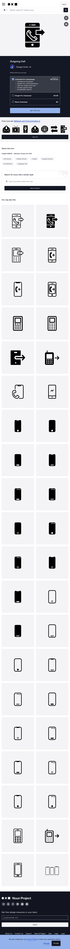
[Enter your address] (35, 917)
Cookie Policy (32, 939)
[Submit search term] (66, 10)
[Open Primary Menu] (3, 4)
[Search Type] (5, 10)
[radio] (35, 84)
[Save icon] (66, 18)
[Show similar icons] (66, 24)
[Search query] (35, 181)
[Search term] (36, 10)
